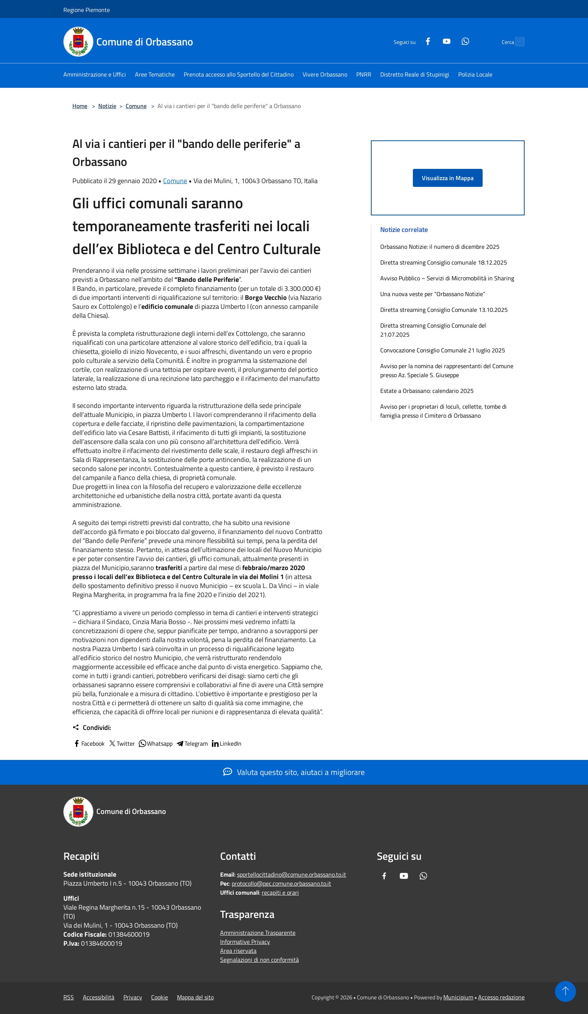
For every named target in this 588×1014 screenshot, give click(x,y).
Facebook (88, 743)
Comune (136, 105)
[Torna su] (565, 991)
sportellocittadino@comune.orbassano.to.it (291, 874)
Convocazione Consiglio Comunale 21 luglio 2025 (442, 350)
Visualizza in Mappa (448, 177)
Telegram (192, 743)
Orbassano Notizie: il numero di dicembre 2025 (440, 246)
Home (79, 105)
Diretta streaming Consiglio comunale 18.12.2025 (443, 262)
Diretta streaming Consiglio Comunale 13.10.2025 (444, 309)
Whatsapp (155, 743)
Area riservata (238, 950)
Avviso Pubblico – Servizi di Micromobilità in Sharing (447, 278)
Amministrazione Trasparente (258, 932)
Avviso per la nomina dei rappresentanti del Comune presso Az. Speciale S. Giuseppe (446, 370)
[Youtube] (430, 40)
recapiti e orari (280, 892)
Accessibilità (98, 997)
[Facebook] (411, 40)
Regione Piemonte (86, 9)
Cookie (159, 997)
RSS (68, 997)
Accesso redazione (501, 997)
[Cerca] (516, 42)
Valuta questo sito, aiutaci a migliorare (294, 772)
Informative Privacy (245, 941)
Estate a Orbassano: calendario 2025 (427, 390)
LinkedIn (226, 743)
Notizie (107, 105)
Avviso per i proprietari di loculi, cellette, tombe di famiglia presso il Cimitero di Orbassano (443, 411)
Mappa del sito (195, 997)
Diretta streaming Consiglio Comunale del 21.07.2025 (433, 330)
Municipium (458, 997)
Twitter (121, 743)
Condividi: (91, 727)
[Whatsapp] (448, 40)
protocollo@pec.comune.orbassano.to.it (281, 883)
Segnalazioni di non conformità (259, 959)
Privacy (132, 997)
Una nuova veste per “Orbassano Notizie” (433, 293)
